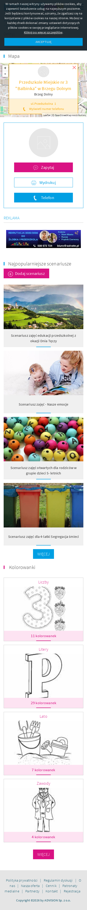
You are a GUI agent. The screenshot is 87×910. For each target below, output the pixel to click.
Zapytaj (47, 167)
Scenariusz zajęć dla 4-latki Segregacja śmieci (43, 536)
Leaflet (47, 115)
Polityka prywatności (22, 880)
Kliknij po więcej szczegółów (43, 32)
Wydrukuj (47, 182)
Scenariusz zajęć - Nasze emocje (44, 404)
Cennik (51, 885)
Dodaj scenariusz (30, 273)
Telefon (47, 197)
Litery (43, 649)
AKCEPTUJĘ (43, 42)
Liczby (43, 582)
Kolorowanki (22, 567)
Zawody (43, 783)
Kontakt (52, 891)
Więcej (43, 554)
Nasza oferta (30, 885)
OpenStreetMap (63, 115)
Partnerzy (32, 891)
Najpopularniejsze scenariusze (40, 263)
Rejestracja (72, 891)
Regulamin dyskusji (59, 880)
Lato (43, 716)
